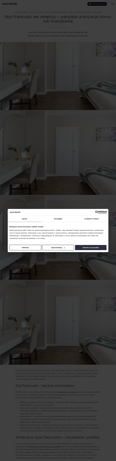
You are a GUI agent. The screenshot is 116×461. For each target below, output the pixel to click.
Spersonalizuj (58, 247)
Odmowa (25, 247)
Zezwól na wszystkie (91, 247)
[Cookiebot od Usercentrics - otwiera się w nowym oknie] (97, 212)
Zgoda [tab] (24, 219)
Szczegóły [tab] (58, 219)
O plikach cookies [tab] (91, 219)
